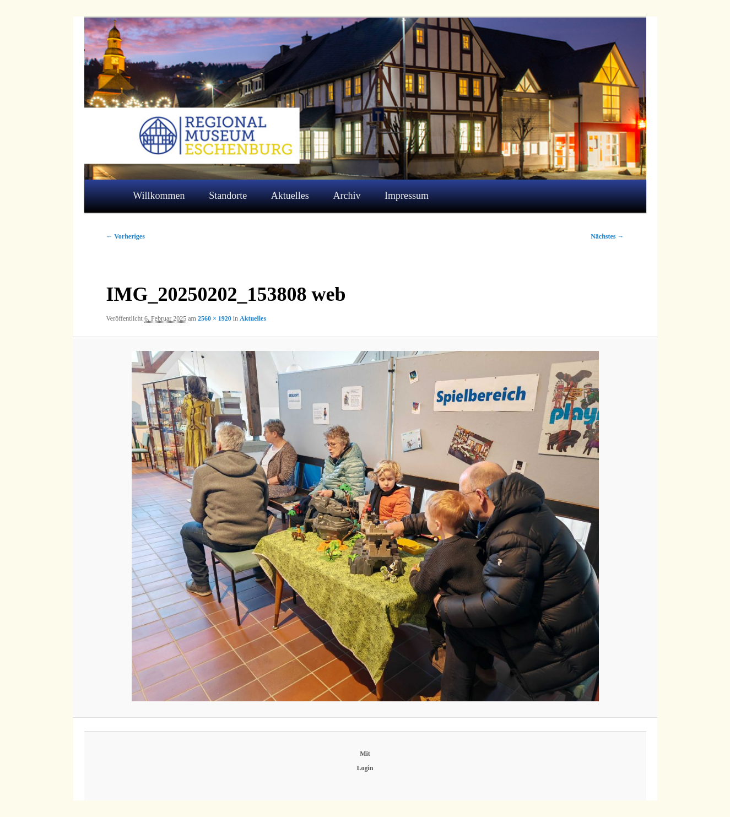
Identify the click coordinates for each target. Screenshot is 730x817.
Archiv (346, 195)
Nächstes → (607, 236)
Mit (365, 754)
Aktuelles (290, 195)
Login (364, 768)
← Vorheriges (125, 236)
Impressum (407, 195)
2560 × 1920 (214, 318)
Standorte (228, 195)
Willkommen (159, 195)
